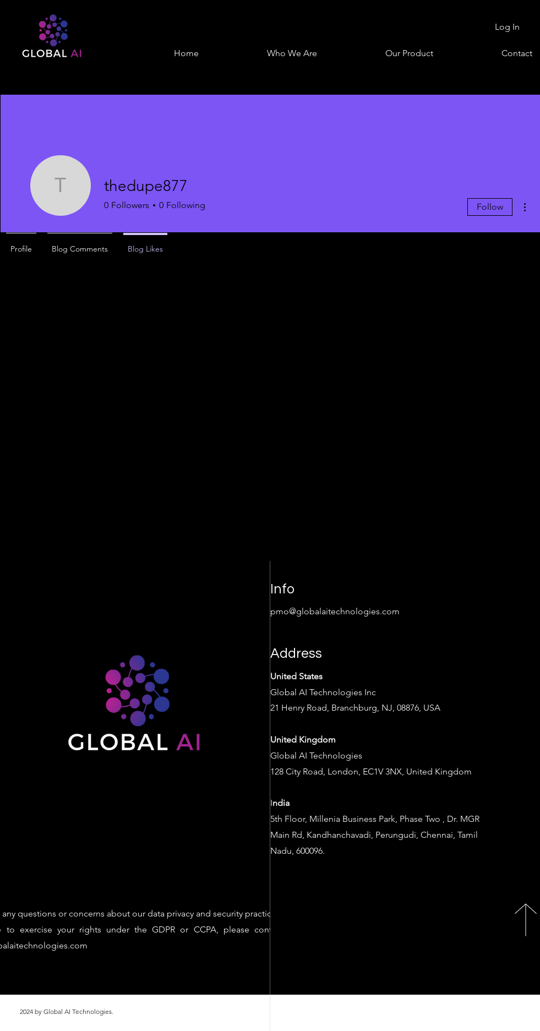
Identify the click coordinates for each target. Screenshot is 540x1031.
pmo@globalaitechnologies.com (335, 611)
